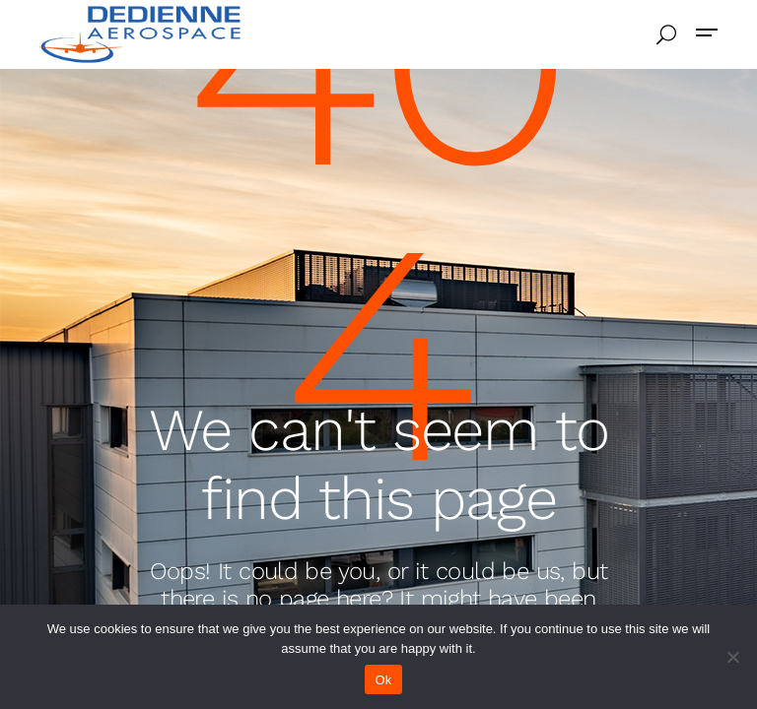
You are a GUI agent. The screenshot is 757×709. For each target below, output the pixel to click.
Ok (383, 680)
